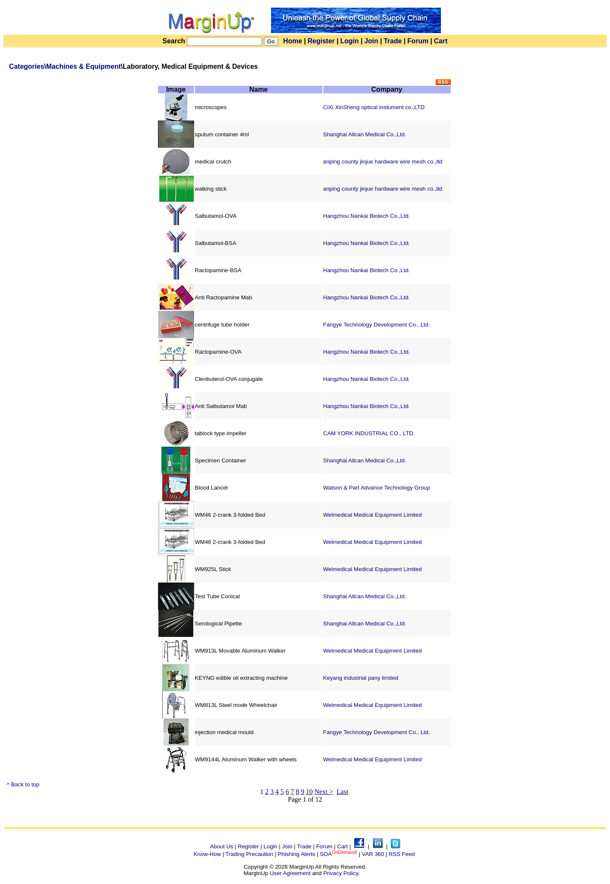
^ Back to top (23, 784)
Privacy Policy (340, 873)
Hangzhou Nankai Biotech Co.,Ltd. (366, 216)
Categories (26, 66)
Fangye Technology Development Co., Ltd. (376, 324)
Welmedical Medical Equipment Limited (372, 515)
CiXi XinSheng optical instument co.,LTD (374, 107)
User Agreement (290, 873)
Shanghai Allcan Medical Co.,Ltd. (365, 134)
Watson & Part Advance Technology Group (376, 487)
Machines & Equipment (83, 66)
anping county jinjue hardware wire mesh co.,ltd (383, 161)
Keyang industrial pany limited (360, 678)
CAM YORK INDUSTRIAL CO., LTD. (369, 433)
